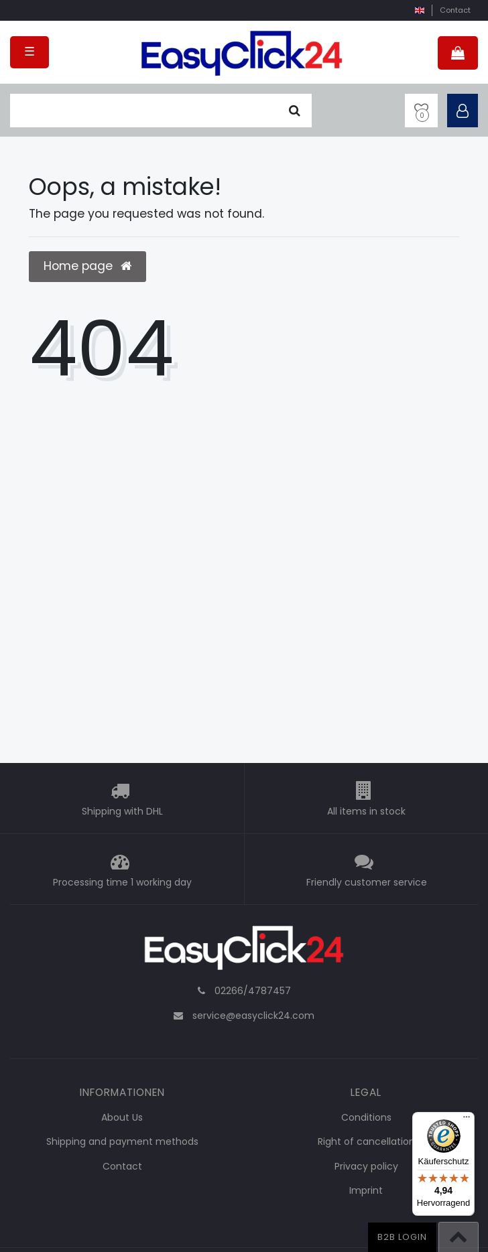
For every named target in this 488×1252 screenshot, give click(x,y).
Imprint (366, 1190)
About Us (122, 1117)
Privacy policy (366, 1166)
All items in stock (366, 812)
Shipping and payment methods (122, 1141)
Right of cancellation (366, 1141)
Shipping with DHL (122, 812)
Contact (455, 10)
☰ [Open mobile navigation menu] (29, 52)
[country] (419, 10)
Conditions (366, 1117)
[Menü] (467, 1120)
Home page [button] (87, 266)
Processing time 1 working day (122, 883)
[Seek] (295, 110)
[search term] (144, 110)
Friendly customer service (366, 883)
